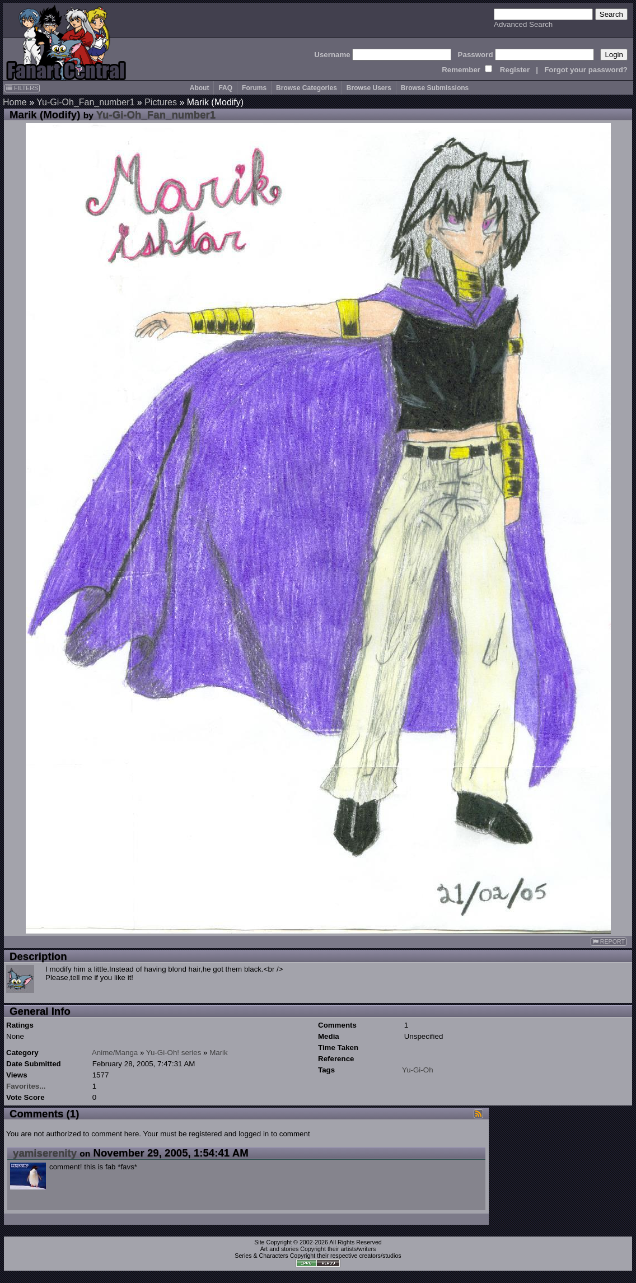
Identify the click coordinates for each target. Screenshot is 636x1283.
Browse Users (369, 88)
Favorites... (25, 1086)
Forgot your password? (586, 70)
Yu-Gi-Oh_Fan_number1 (85, 102)
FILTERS (22, 88)
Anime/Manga (115, 1052)
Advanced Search (523, 24)
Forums (254, 88)
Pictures (160, 102)
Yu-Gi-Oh (417, 1070)
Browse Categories (306, 88)
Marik (218, 1052)
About (199, 88)
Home (15, 102)
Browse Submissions (435, 88)
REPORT (608, 941)
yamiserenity (45, 1153)
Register (515, 70)
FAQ (225, 88)
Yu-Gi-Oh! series (174, 1052)
